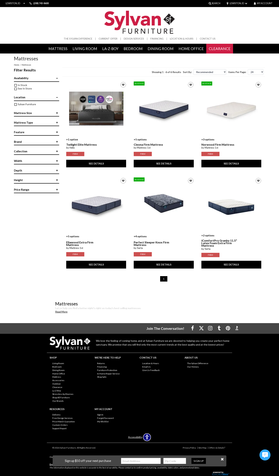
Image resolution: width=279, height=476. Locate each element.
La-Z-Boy (110, 48)
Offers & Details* (217, 447)
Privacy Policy (189, 447)
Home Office (191, 48)
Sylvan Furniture (25, 104)
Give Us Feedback (151, 370)
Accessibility (135, 437)
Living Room (85, 48)
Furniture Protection (107, 370)
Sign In (100, 414)
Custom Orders (60, 425)
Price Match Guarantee (63, 421)
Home (16, 64)
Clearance (220, 48)
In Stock (20, 85)
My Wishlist (103, 421)
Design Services (134, 39)
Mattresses (26, 64)
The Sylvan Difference (78, 39)
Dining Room (161, 48)
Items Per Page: (237, 72)
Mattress (57, 48)
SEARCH (216, 3)
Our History (193, 366)
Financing (157, 39)
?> (209, 72)
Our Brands (58, 401)
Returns (101, 363)
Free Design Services (62, 418)
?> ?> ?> (256, 72)
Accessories (58, 380)
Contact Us (207, 39)
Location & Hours (181, 39)
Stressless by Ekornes (62, 394)
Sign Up (199, 460)
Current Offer (108, 39)
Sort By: (187, 72)
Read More (61, 311)
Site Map (202, 447)
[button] (222, 459)
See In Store (23, 88)
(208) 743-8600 (38, 3)
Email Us (146, 366)
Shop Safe (101, 377)
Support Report (59, 428)
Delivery (56, 414)
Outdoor (56, 383)
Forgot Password (105, 418)
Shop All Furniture (61, 397)
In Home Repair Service (108, 373)
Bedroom (133, 48)
